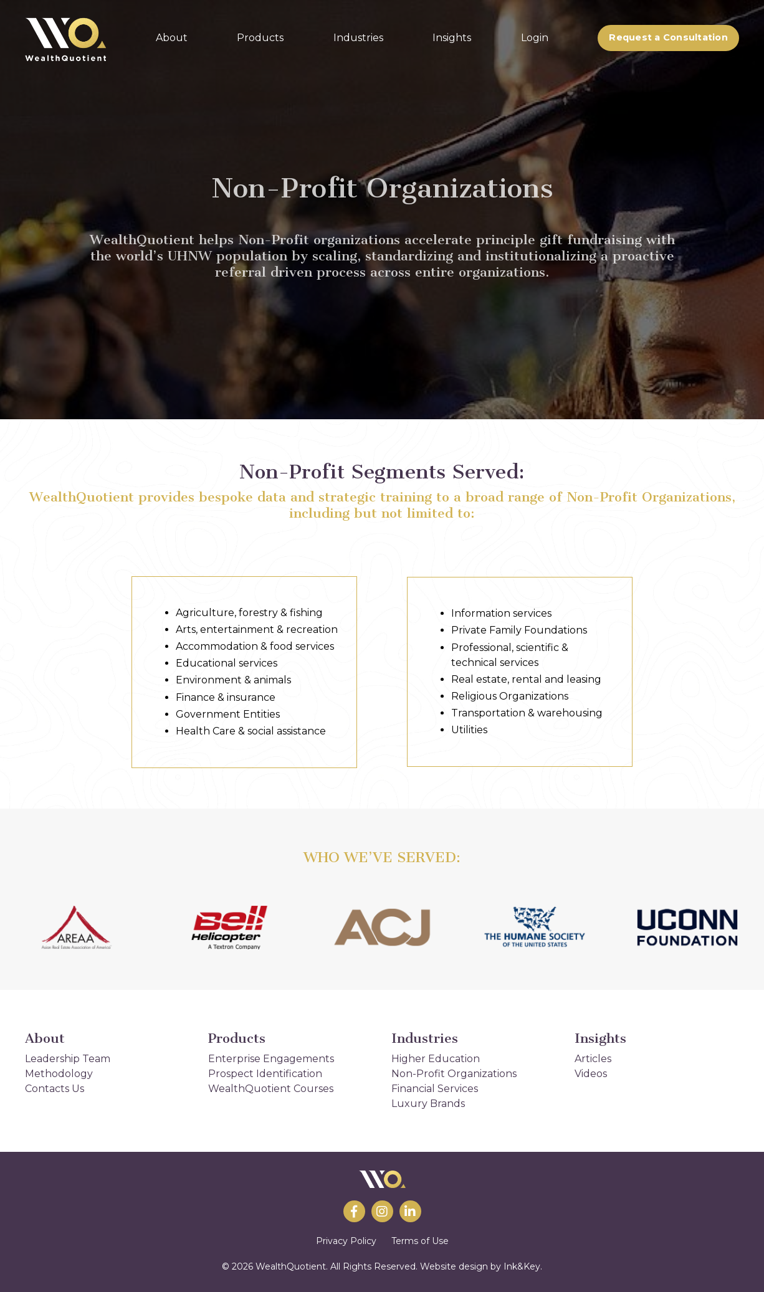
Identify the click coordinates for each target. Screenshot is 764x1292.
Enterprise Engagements (271, 1059)
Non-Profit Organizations (454, 1074)
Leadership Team (67, 1059)
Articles (593, 1059)
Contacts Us (54, 1089)
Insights (451, 38)
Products (260, 38)
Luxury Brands (428, 1103)
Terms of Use (420, 1241)
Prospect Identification (265, 1074)
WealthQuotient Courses (270, 1089)
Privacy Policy (346, 1241)
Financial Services (434, 1089)
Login (534, 38)
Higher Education (435, 1059)
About (172, 38)
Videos (591, 1074)
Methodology (59, 1074)
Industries (358, 38)
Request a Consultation (668, 37)
